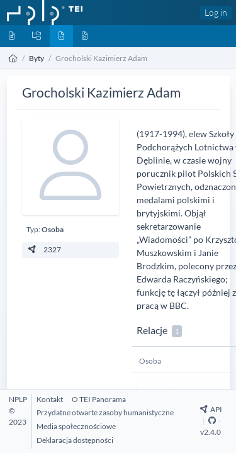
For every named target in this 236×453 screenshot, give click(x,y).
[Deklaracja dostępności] (75, 440)
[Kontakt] (50, 399)
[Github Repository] (212, 420)
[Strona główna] (13, 58)
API (211, 409)
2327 (43, 249)
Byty (36, 58)
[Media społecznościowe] (76, 426)
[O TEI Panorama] (99, 399)
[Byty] (61, 36)
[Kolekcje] (36, 36)
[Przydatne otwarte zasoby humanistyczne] (105, 412)
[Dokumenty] (11, 36)
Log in (216, 12)
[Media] (84, 36)
